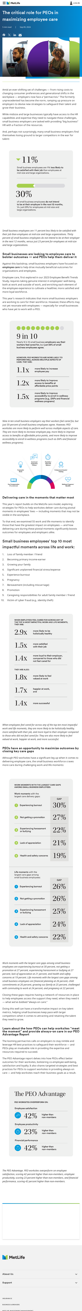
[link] (3, 34)
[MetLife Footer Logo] (13, 1258)
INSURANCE (7, 1298)
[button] (4, 3)
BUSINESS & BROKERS (11, 1305)
